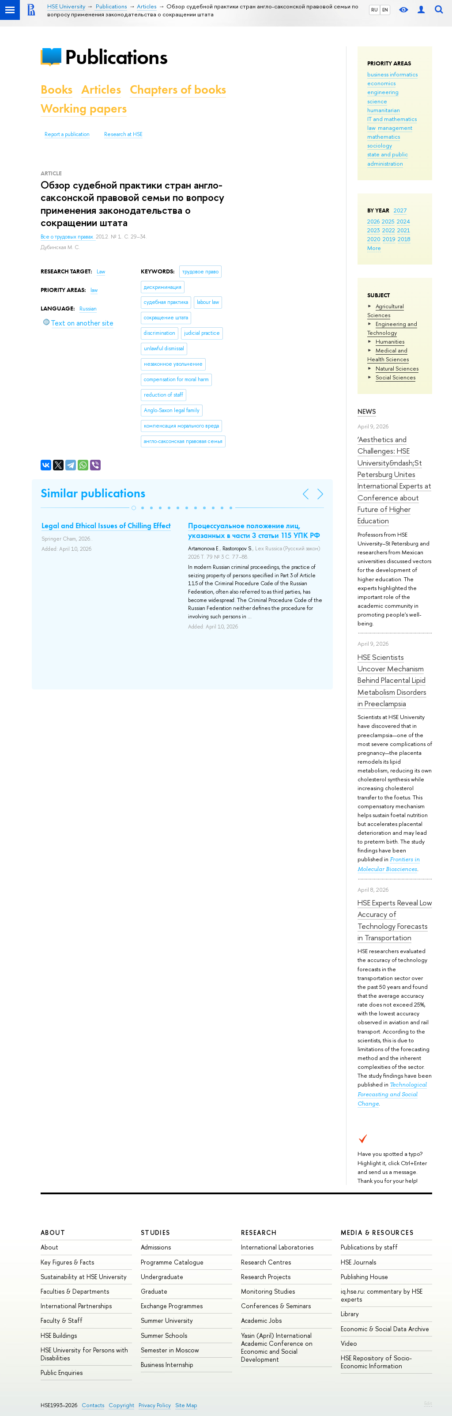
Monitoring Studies (268, 1291)
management (395, 128)
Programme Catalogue (172, 1262)
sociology (379, 145)
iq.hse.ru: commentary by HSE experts (381, 1295)
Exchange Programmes (172, 1306)
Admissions (156, 1247)
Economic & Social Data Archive (385, 1329)
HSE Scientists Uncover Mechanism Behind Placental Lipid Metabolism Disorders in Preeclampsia (392, 680)
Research (259, 1232)
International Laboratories (277, 1247)
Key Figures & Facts (67, 1262)
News (367, 411)
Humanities (390, 341)
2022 (388, 230)
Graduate (154, 1291)
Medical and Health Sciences (388, 354)
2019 (389, 239)
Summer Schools (164, 1335)
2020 (373, 239)
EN (385, 10)
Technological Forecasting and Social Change (392, 1094)
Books (56, 89)
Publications (116, 56)
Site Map (186, 1405)
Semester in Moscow (170, 1350)
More (374, 248)
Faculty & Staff (62, 1320)
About (53, 1232)
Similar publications (93, 493)
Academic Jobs (261, 1320)
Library (350, 1314)
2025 (388, 221)
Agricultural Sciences (385, 310)
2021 (403, 230)
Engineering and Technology (392, 328)
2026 (373, 221)
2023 (373, 230)
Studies (155, 1232)
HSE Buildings (59, 1335)
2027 (400, 210)
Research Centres (266, 1262)
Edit (428, 1403)
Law (101, 271)
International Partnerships (76, 1306)
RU (374, 10)
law (371, 128)
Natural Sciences (397, 368)
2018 (404, 239)
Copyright (121, 1405)
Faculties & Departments (75, 1291)
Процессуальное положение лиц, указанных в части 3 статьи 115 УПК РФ (254, 530)
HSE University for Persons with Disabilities (84, 1354)
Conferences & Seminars (276, 1306)
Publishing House (364, 1276)
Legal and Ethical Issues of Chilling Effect (106, 525)
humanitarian (383, 110)
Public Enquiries (62, 1372)
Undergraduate (162, 1276)
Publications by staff (369, 1247)
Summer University (167, 1320)
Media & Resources (377, 1232)
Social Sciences (395, 377)
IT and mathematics (392, 119)
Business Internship (167, 1364)
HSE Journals (358, 1262)
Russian (88, 308)
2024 (403, 221)
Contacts (93, 1405)
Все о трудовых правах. (68, 236)
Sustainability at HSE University (84, 1276)
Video (349, 1343)
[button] (133, 508)
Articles (101, 89)
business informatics (392, 74)
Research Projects (265, 1276)
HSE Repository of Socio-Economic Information (376, 1362)
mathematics (383, 136)
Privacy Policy (155, 1405)
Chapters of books (178, 89)
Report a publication (67, 134)
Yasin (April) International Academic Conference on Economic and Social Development (277, 1347)
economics (381, 83)
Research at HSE (123, 134)
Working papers (84, 108)
